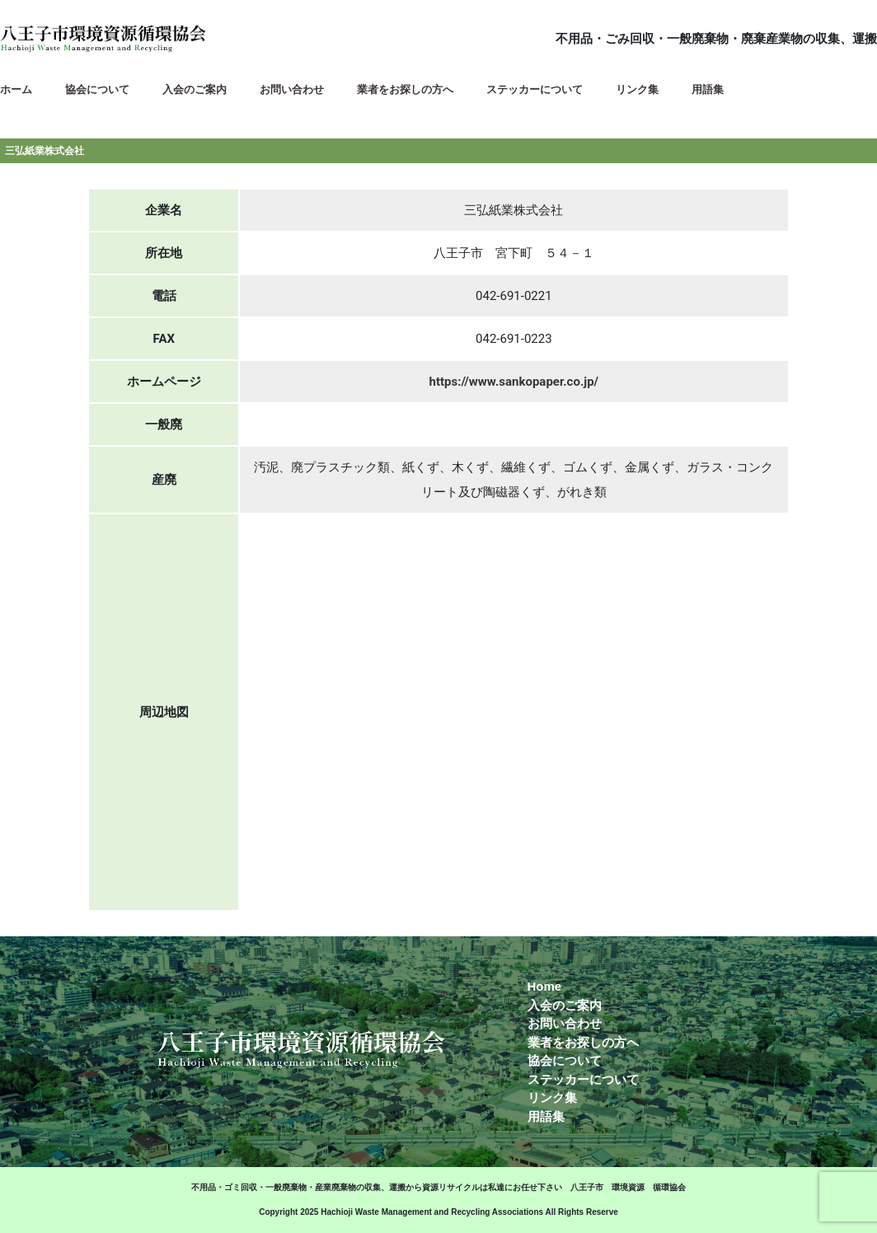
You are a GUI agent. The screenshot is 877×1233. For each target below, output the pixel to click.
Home (545, 986)
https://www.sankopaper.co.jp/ (514, 381)
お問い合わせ (565, 1023)
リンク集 (552, 1097)
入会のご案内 (565, 1005)
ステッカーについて (583, 1079)
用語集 (546, 1116)
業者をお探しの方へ (583, 1042)
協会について (565, 1060)
